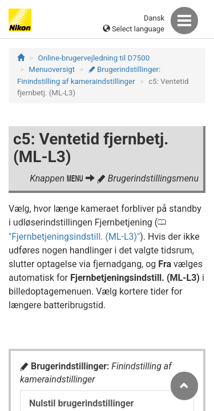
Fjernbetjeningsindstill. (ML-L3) (74, 236)
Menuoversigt (52, 69)
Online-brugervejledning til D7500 (94, 58)
